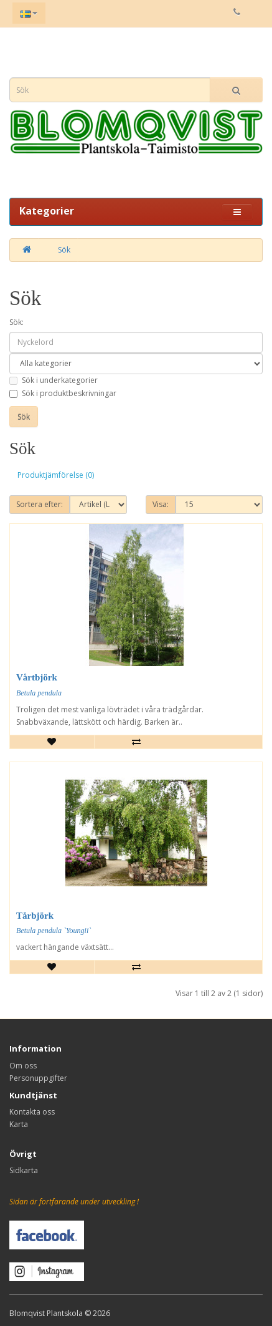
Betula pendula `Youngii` (53, 930)
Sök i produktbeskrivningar (62, 393)
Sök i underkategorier (53, 380)
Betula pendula (39, 693)
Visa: (160, 504)
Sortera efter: (39, 504)
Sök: (16, 322)
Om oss (23, 1065)
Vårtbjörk (36, 677)
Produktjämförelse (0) (55, 475)
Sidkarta (23, 1170)
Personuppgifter (38, 1078)
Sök (64, 249)
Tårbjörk (35, 916)
